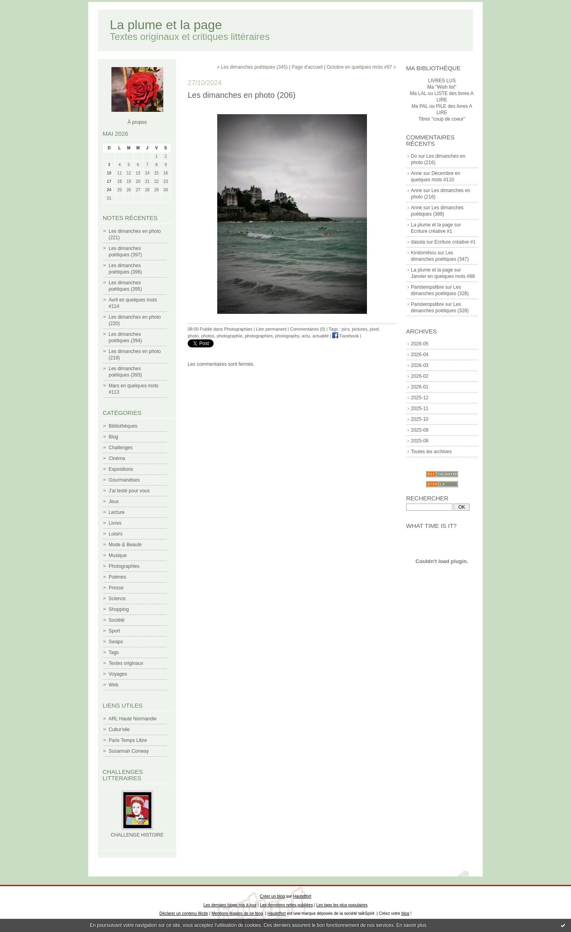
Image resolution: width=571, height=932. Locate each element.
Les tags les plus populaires (341, 905)
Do (414, 156)
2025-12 (419, 398)
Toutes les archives (431, 451)
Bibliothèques (123, 426)
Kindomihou (423, 253)
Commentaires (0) (307, 329)
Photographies (124, 566)
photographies (259, 335)
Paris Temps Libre (128, 740)
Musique (118, 555)
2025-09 (419, 430)
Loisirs (116, 534)
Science (117, 598)
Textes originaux (126, 663)
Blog (113, 437)
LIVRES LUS (442, 80)
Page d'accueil (307, 67)
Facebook (345, 335)
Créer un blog (272, 896)
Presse (116, 588)
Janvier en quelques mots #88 (443, 276)
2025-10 (419, 419)
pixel (374, 329)
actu (306, 335)
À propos (137, 122)
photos (207, 335)
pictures (359, 329)
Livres (115, 523)
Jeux (114, 501)
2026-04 (419, 354)
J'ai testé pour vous (129, 491)
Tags (114, 652)
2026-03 (419, 365)
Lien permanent (271, 329)
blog (405, 913)
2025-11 (419, 408)
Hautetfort (302, 896)
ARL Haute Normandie (133, 719)
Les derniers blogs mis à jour (230, 905)
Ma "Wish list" (441, 87)
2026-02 (419, 376)
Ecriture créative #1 (431, 231)
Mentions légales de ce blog (237, 913)
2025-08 (419, 441)
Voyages (118, 674)
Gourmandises (124, 480)
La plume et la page (166, 25)
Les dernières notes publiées (286, 905)
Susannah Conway (129, 751)
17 (109, 181)
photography (287, 335)
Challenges (121, 447)
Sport (114, 631)
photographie (229, 335)
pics (346, 329)
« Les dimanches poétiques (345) (252, 67)
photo (193, 335)
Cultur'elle (119, 729)
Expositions (121, 469)
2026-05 (419, 344)
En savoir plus (411, 925)
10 (109, 173)
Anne (416, 173)
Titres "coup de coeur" (441, 119)
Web (113, 685)
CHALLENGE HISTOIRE (137, 835)
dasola (418, 242)
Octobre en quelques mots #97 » (361, 67)
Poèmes (117, 577)
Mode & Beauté (125, 544)
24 (109, 190)
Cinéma (117, 458)
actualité (320, 335)
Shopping (119, 609)
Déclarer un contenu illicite (183, 913)
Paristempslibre (427, 287)
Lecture (117, 512)
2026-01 (419, 387)
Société (117, 620)
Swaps (116, 641)
